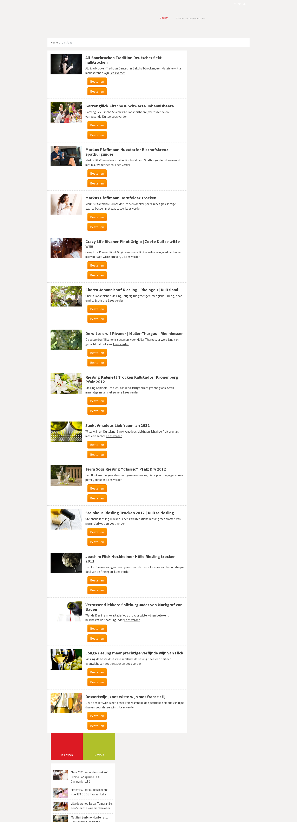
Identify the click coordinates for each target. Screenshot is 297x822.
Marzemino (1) (218, 242)
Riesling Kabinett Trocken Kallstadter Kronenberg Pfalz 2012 (130, 384)
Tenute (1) (231, 270)
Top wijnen (201, 72)
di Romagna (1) (200, 256)
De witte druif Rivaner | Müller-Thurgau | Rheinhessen (121, 336)
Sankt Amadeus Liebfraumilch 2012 (116, 429)
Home (54, 42)
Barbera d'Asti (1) (201, 270)
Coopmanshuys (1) (202, 235)
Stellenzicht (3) (200, 249)
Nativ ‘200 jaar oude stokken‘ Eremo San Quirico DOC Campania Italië (223, 94)
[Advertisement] (216, 192)
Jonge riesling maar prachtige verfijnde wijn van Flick (128, 660)
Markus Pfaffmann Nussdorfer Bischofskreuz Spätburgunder (125, 152)
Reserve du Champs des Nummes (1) (211, 291)
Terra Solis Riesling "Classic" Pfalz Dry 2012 (124, 473)
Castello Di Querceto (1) (225, 298)
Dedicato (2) (236, 242)
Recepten (233, 72)
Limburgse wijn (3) (217, 277)
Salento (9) (236, 277)
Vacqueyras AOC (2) (225, 235)
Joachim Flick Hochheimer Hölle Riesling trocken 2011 (129, 563)
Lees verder (123, 73)
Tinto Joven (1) (200, 242)
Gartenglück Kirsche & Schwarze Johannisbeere (128, 105)
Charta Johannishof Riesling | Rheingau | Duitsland (130, 289)
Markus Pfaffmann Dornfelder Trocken (119, 197)
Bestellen (96, 81)
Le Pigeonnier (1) (200, 298)
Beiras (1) (218, 270)
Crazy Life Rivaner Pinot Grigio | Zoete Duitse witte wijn (131, 244)
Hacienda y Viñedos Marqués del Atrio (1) (213, 263)
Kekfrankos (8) (199, 284)
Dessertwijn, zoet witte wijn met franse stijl (124, 705)
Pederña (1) (198, 277)
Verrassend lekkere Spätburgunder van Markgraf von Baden (129, 611)
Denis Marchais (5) (220, 284)
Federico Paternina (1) (222, 249)
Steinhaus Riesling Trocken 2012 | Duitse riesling (128, 517)
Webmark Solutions (78, 816)
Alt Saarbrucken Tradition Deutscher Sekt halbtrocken (122, 60)
